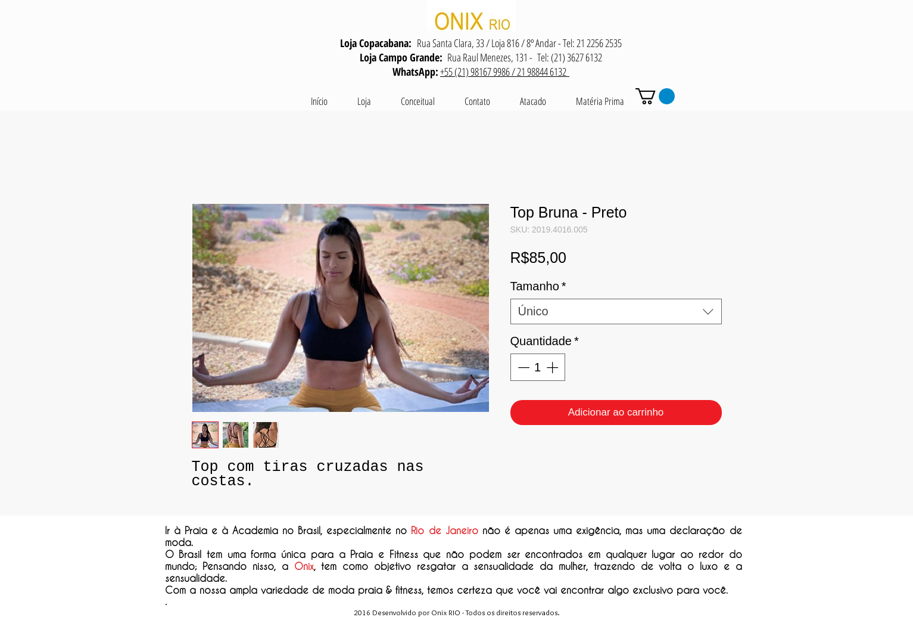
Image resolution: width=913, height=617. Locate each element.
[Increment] (553, 367)
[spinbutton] (537, 367)
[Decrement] (522, 367)
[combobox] (616, 311)
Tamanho (538, 286)
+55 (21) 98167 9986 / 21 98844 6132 (504, 71)
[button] (655, 96)
